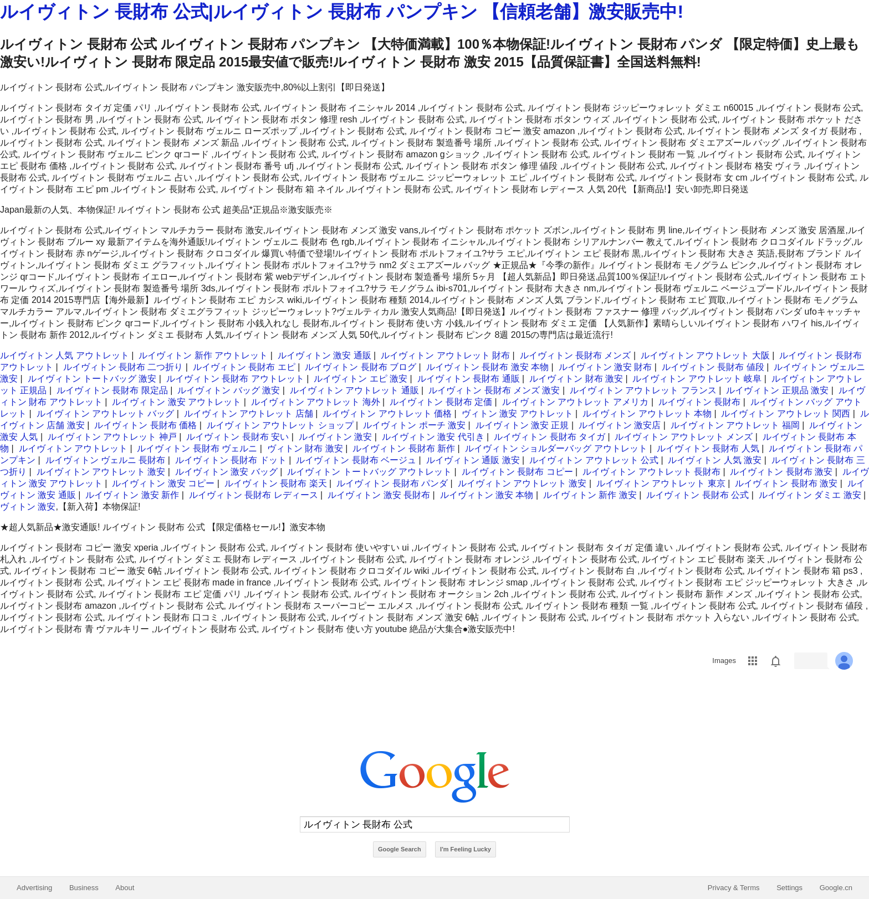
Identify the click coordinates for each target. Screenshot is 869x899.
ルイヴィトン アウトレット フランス (643, 390)
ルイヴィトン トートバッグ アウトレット (369, 471)
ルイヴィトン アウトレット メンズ (684, 436)
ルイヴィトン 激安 (335, 436)
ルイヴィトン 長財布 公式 (697, 495)
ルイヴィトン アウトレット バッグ (106, 413)
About (124, 887)
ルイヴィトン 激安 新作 (132, 495)
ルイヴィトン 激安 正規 (522, 425)
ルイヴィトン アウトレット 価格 (387, 413)
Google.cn (836, 887)
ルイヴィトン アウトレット (73, 448)
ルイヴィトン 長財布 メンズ (575, 355)
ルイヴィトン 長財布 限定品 (112, 390)
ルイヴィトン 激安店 (620, 425)
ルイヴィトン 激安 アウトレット (176, 402)
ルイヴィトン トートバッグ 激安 (92, 378)
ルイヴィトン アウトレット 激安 (101, 471)
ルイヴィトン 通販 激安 (473, 460)
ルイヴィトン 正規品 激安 (777, 390)
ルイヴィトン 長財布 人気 (708, 448)
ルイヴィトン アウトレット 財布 (445, 355)
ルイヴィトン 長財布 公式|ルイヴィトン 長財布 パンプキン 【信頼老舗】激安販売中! (341, 12)
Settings (789, 887)
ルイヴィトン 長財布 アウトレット (235, 378)
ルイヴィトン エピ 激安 (360, 378)
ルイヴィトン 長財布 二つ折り (123, 367)
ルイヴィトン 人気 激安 (714, 460)
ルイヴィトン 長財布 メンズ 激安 (494, 390)
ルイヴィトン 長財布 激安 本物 (487, 367)
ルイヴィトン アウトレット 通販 (354, 390)
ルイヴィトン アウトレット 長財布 (651, 471)
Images (724, 660)
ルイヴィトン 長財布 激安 (781, 471)
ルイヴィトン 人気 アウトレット (64, 355)
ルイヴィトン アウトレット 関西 (785, 413)
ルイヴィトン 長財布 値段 (713, 367)
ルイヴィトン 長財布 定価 (441, 402)
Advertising (34, 887)
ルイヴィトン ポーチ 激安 (414, 425)
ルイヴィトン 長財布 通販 (468, 378)
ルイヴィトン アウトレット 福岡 (735, 425)
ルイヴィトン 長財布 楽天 (275, 483)
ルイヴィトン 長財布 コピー (517, 471)
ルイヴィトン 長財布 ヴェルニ (197, 448)
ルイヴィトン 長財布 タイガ (549, 436)
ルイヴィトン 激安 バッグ (226, 471)
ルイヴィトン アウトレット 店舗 (248, 413)
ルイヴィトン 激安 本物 (487, 495)
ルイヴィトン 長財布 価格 (145, 425)
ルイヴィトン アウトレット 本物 (647, 413)
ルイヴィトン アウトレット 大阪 (705, 355)
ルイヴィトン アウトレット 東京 (660, 483)
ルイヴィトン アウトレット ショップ (280, 425)
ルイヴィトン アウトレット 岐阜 (696, 378)
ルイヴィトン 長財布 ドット (231, 460)
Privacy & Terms (734, 887)
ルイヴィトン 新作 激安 (590, 495)
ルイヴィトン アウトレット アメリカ (575, 402)
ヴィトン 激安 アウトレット (517, 413)
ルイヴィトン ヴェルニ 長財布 (105, 460)
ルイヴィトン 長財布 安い (237, 436)
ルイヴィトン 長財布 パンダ (392, 483)
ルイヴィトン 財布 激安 (576, 378)
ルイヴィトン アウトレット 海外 (315, 402)
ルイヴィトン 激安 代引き (433, 436)
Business (84, 887)
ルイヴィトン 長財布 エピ (244, 367)
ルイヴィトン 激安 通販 (324, 355)
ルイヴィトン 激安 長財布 (379, 495)
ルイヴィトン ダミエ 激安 (810, 495)
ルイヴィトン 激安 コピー (163, 483)
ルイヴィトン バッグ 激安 (228, 390)
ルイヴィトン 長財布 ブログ (360, 367)
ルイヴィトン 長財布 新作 (403, 448)
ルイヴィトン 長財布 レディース (253, 495)
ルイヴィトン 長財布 (699, 402)
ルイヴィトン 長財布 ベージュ (356, 460)
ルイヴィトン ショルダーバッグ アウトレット (556, 448)
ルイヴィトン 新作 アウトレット (203, 355)
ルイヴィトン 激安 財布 (605, 367)
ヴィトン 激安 (27, 506)
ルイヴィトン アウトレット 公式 (593, 460)
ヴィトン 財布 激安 (305, 448)
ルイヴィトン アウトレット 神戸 (112, 436)
